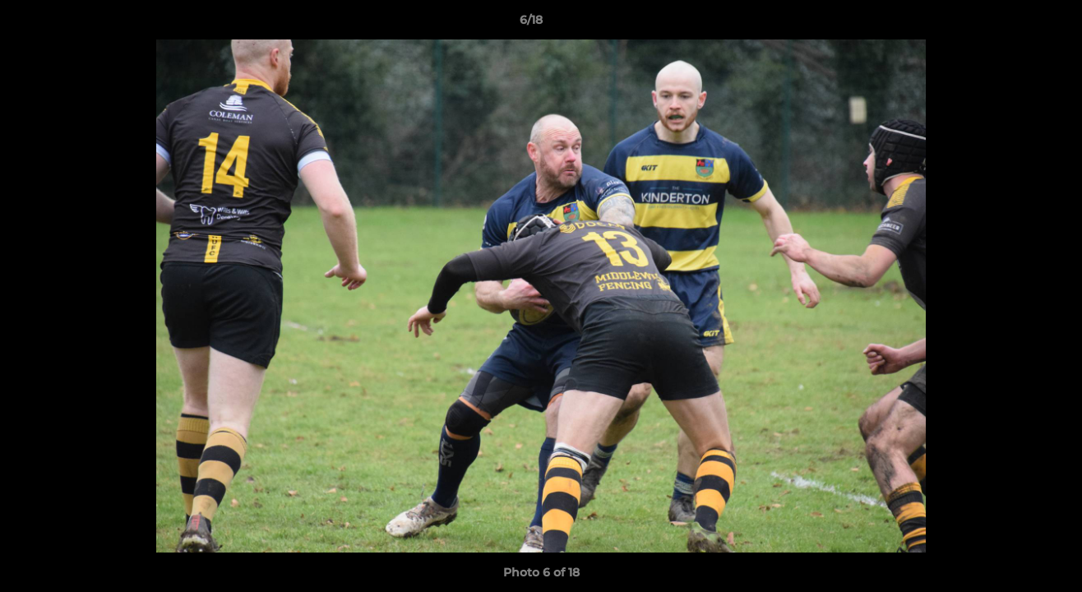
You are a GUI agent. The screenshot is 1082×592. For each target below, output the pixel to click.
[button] (1013, 23)
